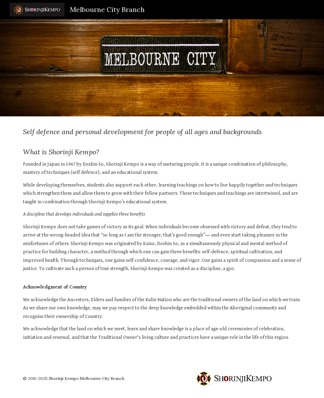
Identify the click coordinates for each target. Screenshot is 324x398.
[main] (162, 237)
